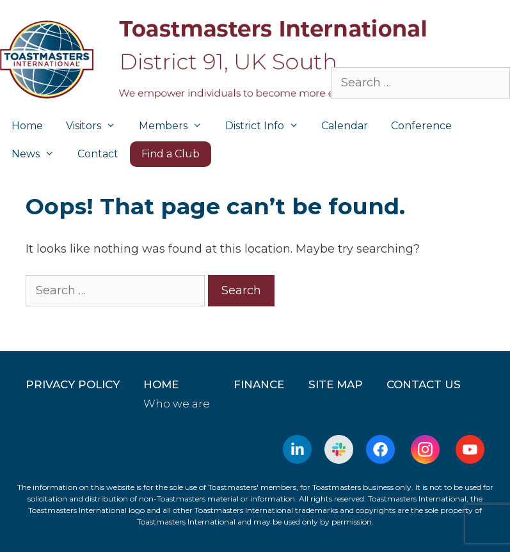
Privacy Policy (73, 384)
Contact (97, 154)
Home (27, 126)
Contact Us (423, 384)
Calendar (344, 126)
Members (176, 126)
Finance (259, 384)
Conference (421, 126)
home (161, 384)
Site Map (335, 384)
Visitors (96, 126)
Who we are (176, 403)
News (39, 154)
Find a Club (170, 154)
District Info (267, 126)
